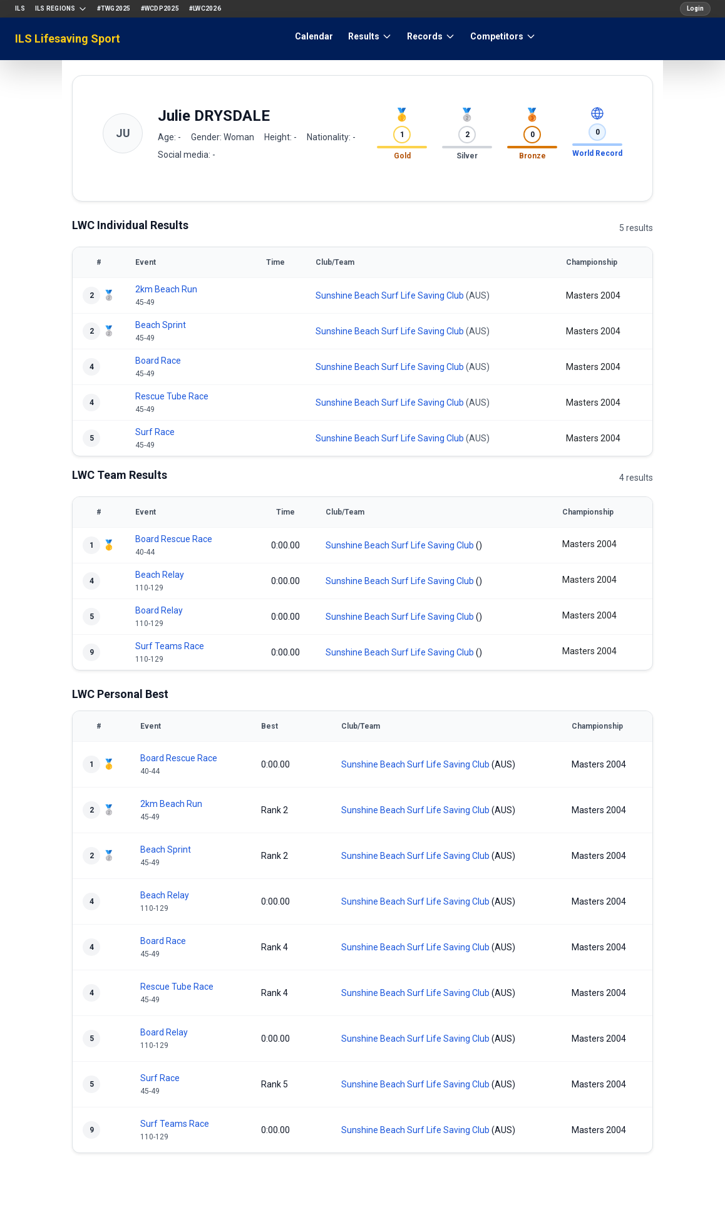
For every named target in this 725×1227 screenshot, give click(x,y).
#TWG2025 (114, 8)
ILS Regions (61, 8)
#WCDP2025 (160, 8)
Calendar (314, 36)
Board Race (158, 361)
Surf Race (155, 432)
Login (695, 8)
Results (370, 36)
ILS (20, 8)
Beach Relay (159, 575)
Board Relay (159, 610)
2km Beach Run (166, 289)
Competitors (503, 36)
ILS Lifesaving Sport (67, 38)
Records (431, 36)
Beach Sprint (160, 325)
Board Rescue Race (173, 539)
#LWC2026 (205, 8)
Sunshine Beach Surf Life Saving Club (390, 295)
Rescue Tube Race (171, 396)
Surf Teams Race (169, 646)
